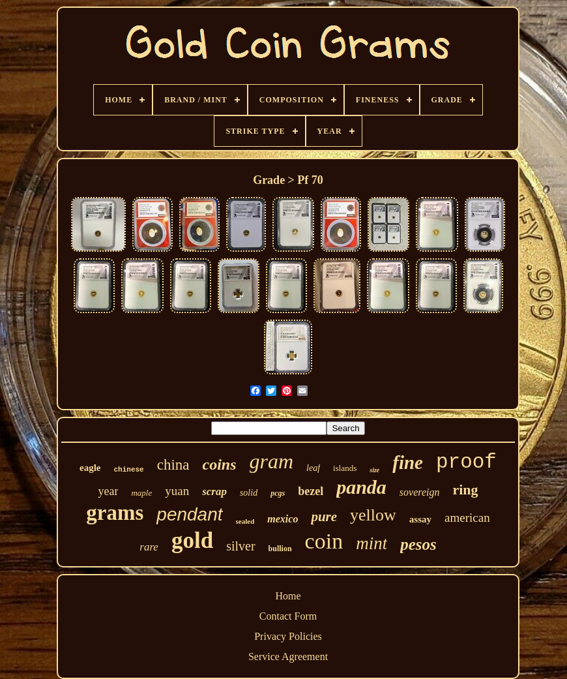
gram (272, 461)
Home (287, 595)
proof (466, 462)
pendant (189, 514)
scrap (214, 491)
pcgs (277, 493)
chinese (129, 470)
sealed (245, 521)
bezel (310, 491)
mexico (282, 518)
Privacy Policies (288, 636)
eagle (90, 467)
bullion (280, 548)
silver (240, 546)
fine (407, 462)
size (374, 470)
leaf (313, 468)
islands (344, 468)
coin (324, 541)
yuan (177, 491)
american (467, 517)
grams (114, 512)
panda (361, 487)
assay (420, 519)
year (108, 491)
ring (465, 489)
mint (371, 543)
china (173, 465)
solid (248, 493)
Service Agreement (288, 656)
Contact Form (288, 616)
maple (141, 493)
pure (324, 516)
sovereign (420, 492)
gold (192, 540)
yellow (373, 514)
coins (220, 464)
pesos (418, 544)
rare (148, 547)
